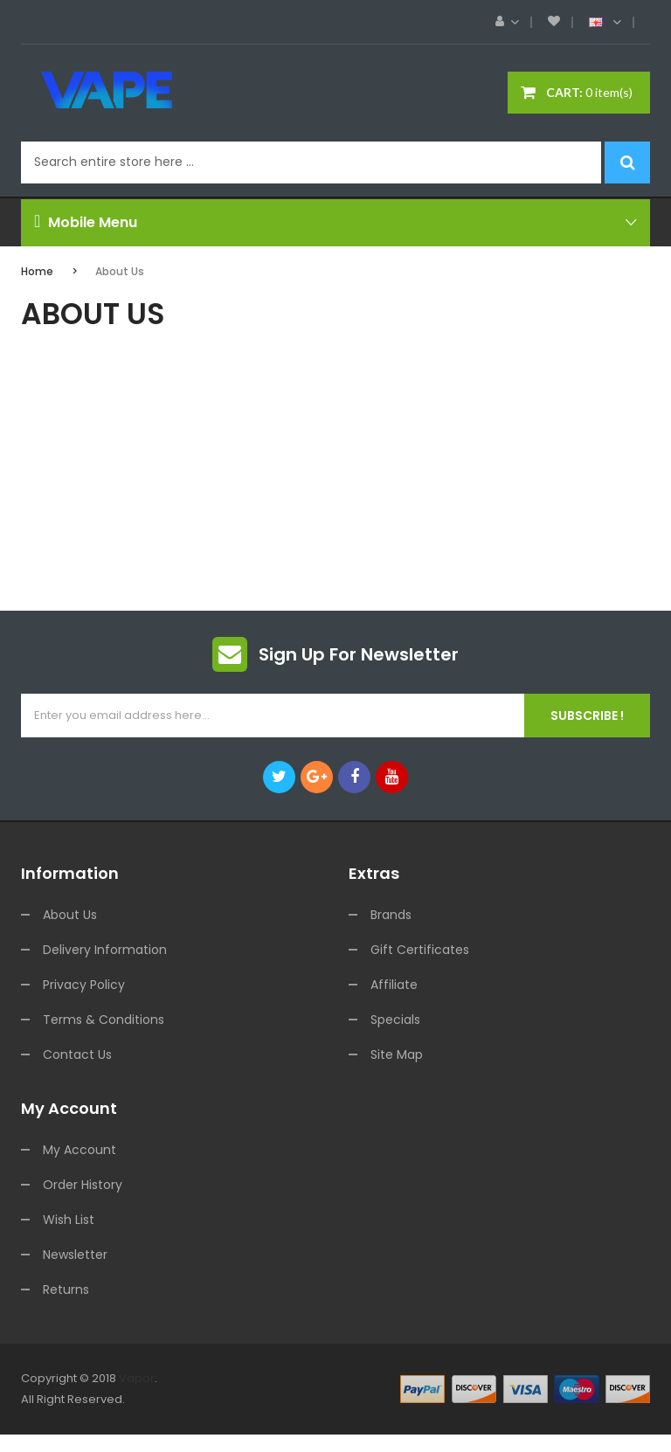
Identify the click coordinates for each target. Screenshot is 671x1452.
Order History (82, 1184)
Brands (391, 914)
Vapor (137, 1378)
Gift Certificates (419, 949)
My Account (79, 1149)
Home (37, 271)
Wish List (68, 1219)
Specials (395, 1019)
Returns (66, 1289)
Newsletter (75, 1254)
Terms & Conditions (103, 1019)
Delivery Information (105, 949)
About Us (119, 271)
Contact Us (77, 1054)
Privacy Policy (84, 984)
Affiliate (394, 984)
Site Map (396, 1054)
